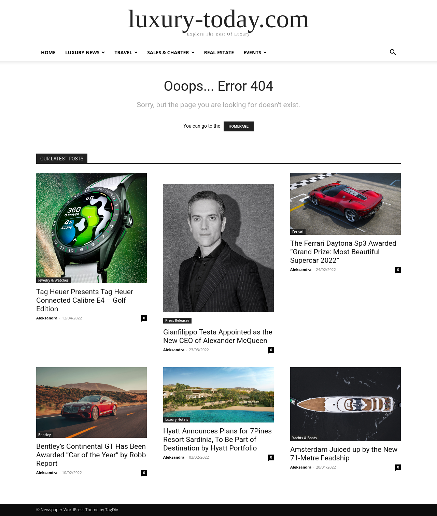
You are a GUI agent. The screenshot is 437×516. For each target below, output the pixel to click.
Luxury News (82, 52)
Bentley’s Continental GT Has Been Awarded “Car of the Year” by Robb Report (91, 455)
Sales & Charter (168, 52)
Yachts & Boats (304, 437)
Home (48, 52)
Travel (123, 52)
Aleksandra (46, 317)
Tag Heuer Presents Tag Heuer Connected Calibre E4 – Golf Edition (84, 300)
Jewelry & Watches (53, 280)
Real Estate (219, 52)
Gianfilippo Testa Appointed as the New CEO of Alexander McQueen (217, 336)
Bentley (44, 434)
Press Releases (177, 320)
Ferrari (298, 231)
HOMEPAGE (239, 126)
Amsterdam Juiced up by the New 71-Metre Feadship (343, 453)
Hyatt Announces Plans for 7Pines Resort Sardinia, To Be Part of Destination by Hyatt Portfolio (217, 439)
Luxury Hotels (176, 419)
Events (252, 52)
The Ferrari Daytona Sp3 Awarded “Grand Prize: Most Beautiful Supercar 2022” (343, 251)
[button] (392, 53)
